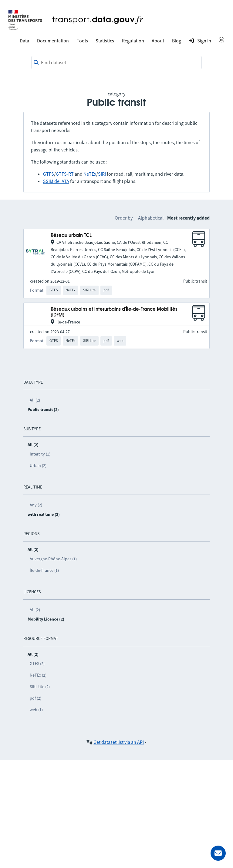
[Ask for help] (218, 853)
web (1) (36, 709)
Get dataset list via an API (118, 742)
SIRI (102, 174)
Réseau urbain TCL (71, 235)
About (158, 41)
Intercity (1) (40, 454)
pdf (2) (35, 698)
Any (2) (36, 505)
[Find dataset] (116, 62)
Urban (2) (38, 465)
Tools (82, 41)
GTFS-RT (65, 174)
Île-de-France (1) (44, 570)
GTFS (48, 174)
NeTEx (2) (38, 675)
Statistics (105, 41)
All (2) (35, 400)
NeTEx (89, 174)
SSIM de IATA (56, 181)
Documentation (53, 41)
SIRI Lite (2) (40, 686)
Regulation (133, 41)
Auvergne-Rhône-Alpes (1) (53, 559)
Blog (176, 41)
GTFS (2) (37, 663)
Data (24, 41)
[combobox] (116, 62)
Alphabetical (151, 218)
